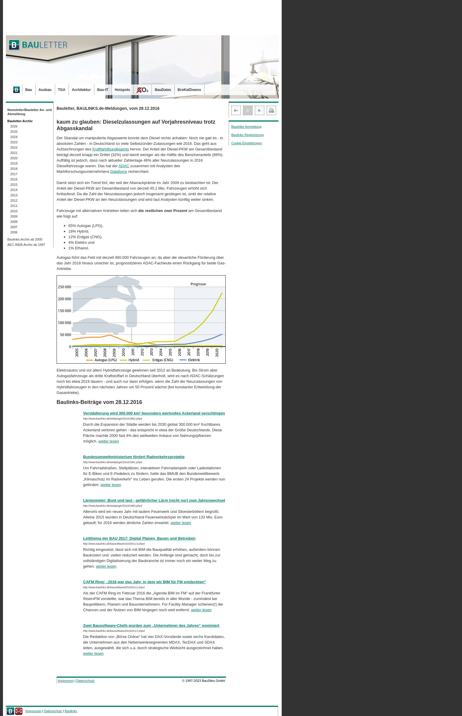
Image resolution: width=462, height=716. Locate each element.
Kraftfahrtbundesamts (110, 149)
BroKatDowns (189, 90)
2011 (13, 206)
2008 (13, 221)
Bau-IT (102, 90)
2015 (13, 184)
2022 (13, 147)
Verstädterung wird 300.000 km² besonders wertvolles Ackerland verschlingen (154, 413)
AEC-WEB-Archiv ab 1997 (26, 244)
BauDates (163, 90)
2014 (13, 190)
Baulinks (71, 711)
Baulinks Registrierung (247, 135)
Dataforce (118, 171)
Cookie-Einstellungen (246, 143)
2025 (13, 131)
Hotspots (122, 90)
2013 (13, 195)
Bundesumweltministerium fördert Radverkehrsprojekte (134, 457)
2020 (13, 158)
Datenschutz (85, 680)
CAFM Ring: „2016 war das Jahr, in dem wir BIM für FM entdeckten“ (144, 582)
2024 (13, 137)
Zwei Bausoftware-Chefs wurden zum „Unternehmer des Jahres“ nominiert (151, 625)
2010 (13, 211)
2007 (13, 227)
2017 (13, 174)
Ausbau (45, 90)
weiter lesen (108, 441)
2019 (13, 163)
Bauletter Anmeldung (246, 126)
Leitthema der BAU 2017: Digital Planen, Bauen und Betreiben (139, 538)
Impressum (66, 680)
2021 (13, 153)
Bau (28, 90)
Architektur (81, 90)
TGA (61, 90)
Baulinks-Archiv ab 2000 (24, 239)
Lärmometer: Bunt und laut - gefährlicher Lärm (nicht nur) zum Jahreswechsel (154, 500)
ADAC (123, 166)
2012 (13, 200)
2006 (13, 232)
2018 (13, 168)
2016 (13, 179)
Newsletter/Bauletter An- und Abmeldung (29, 112)
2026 (13, 126)
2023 (13, 142)
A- (259, 110)
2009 (13, 216)
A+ (236, 110)
